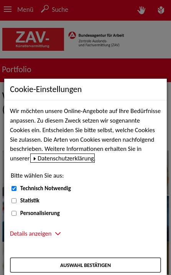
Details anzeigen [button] (30, 233)
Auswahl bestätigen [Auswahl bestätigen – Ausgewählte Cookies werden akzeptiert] (85, 265)
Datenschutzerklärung (66, 158)
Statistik (29, 200)
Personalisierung (40, 213)
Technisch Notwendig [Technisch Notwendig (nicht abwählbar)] (45, 188)
